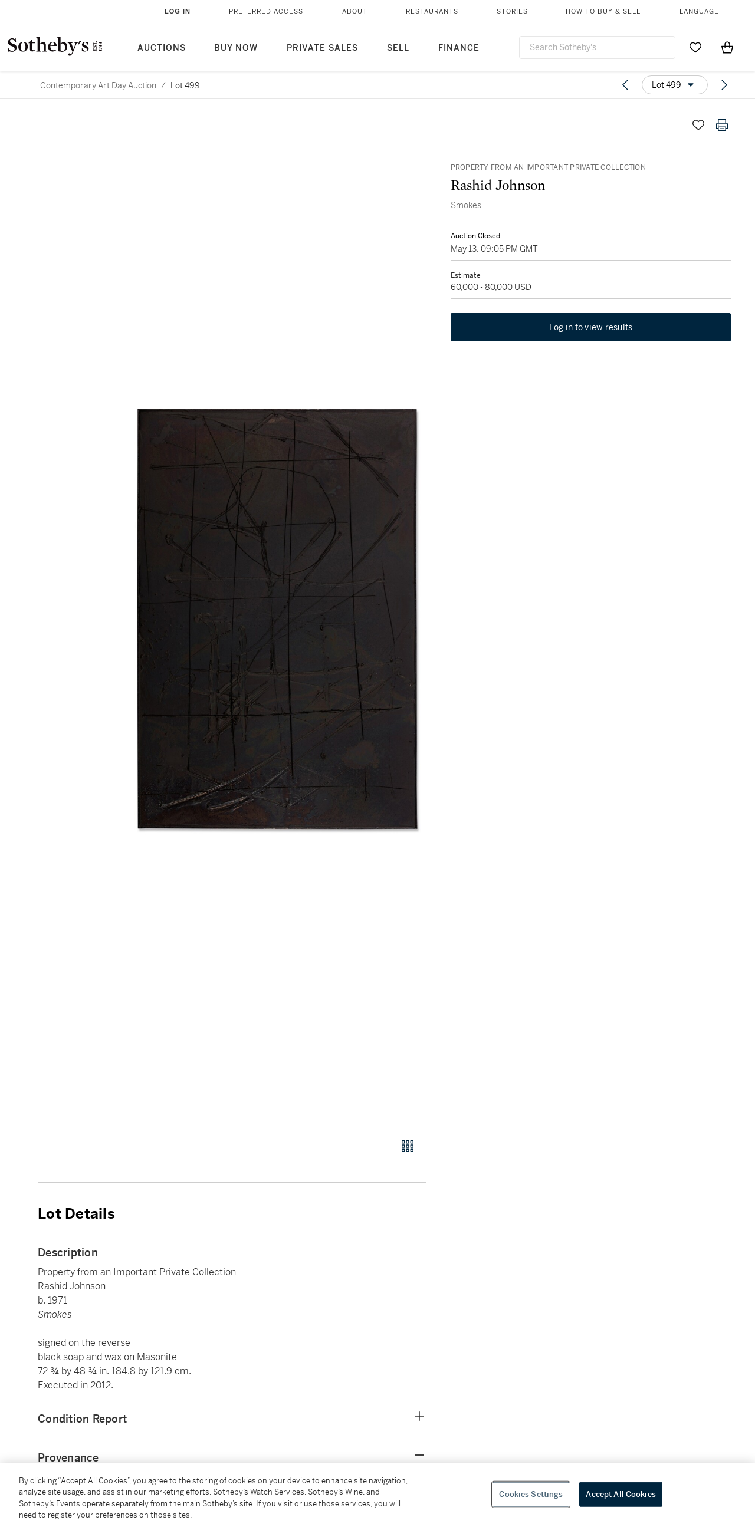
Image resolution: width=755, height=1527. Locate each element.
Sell (398, 48)
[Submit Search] (662, 47)
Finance (459, 48)
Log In (178, 11)
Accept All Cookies (620, 1494)
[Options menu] (675, 84)
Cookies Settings (531, 1494)
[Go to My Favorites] (695, 47)
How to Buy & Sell (603, 11)
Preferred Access (266, 11)
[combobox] (597, 47)
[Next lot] (724, 84)
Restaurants (432, 11)
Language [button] (699, 11)
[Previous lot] (625, 84)
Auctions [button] (161, 48)
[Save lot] (698, 125)
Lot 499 (185, 85)
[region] (377, 1495)
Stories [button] (512, 11)
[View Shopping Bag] (727, 47)
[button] (277, 619)
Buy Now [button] (236, 48)
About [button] (354, 11)
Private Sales (322, 48)
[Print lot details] (722, 125)
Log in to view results (591, 327)
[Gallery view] (407, 1146)
